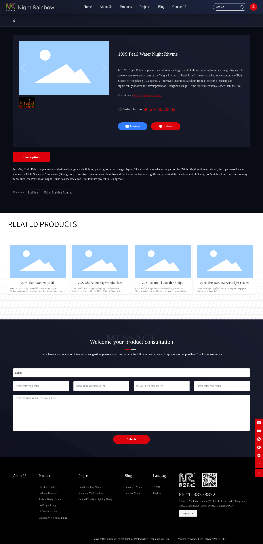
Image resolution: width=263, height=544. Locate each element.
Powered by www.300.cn (190, 539)
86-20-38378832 (159, 109)
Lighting (33, 192)
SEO (224, 539)
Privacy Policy (212, 539)
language (186, 513)
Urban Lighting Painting (147, 95)
